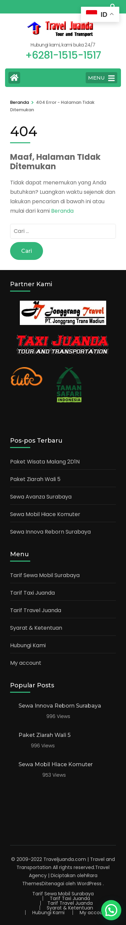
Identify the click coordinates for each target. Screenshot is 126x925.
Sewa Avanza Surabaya (41, 497)
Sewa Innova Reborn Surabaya (50, 532)
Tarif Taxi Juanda (32, 593)
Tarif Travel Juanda (35, 610)
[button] (111, 910)
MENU (101, 78)
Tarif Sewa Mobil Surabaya (45, 575)
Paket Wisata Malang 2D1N (45, 462)
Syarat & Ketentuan (36, 628)
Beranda (62, 211)
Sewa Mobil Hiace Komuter (45, 514)
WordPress (89, 883)
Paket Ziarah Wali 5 (35, 479)
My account (25, 663)
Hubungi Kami (28, 645)
